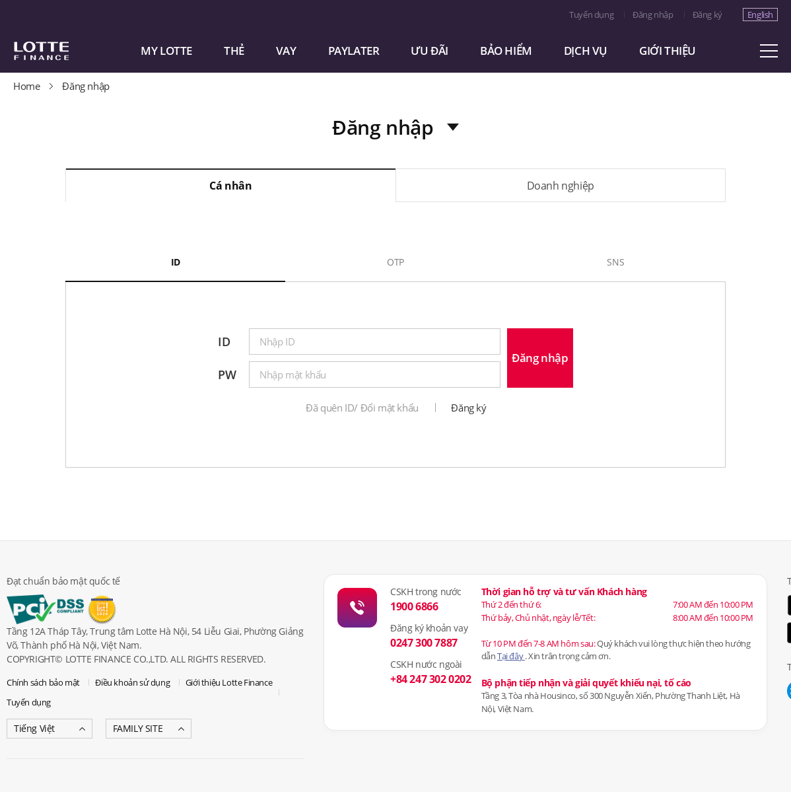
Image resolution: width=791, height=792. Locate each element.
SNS (615, 262)
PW (227, 374)
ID (175, 262)
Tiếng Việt (34, 728)
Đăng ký (707, 14)
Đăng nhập (653, 14)
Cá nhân (230, 185)
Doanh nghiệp (560, 185)
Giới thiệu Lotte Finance (229, 682)
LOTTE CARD (59, 51)
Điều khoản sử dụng (132, 682)
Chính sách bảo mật (43, 682)
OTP (395, 262)
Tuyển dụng (591, 14)
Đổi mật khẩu (390, 407)
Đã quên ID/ (332, 407)
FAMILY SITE (138, 728)
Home (26, 85)
